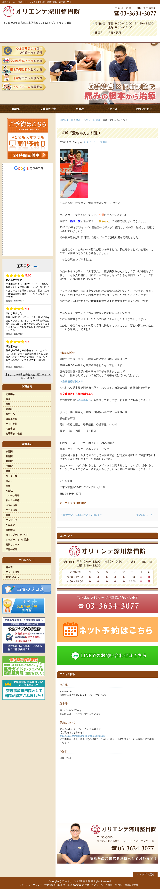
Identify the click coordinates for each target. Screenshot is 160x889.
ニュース (90, 120)
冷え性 (9, 490)
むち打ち (10, 414)
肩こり (9, 481)
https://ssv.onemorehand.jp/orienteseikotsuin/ (82, 736)
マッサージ (11, 520)
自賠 (8, 399)
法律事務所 (84, 400)
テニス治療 (11, 510)
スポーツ (80, 120)
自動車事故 (11, 418)
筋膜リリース (12, 544)
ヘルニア (10, 525)
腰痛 (8, 471)
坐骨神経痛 (11, 549)
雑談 (98, 120)
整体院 (9, 461)
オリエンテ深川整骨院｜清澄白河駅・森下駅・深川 (48, 2)
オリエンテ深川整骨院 (78, 881)
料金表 (9, 567)
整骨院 (9, 456)
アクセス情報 (12, 572)
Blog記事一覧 (66, 120)
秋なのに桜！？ (144, 514)
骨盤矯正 (10, 529)
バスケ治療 (11, 505)
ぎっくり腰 (11, 476)
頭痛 (8, 485)
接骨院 (9, 451)
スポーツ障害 (12, 495)
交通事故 (10, 394)
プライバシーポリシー (30, 884)
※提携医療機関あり (71, 381)
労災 (8, 404)
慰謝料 (9, 409)
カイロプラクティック (17, 534)
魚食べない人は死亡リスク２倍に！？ (82, 514)
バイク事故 (11, 423)
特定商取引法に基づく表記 (58, 884)
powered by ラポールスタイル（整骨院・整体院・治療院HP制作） (106, 884)
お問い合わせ (12, 577)
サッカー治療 (12, 500)
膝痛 (8, 515)
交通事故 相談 (14, 433)
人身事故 (10, 428)
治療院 (9, 466)
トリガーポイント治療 (17, 539)
